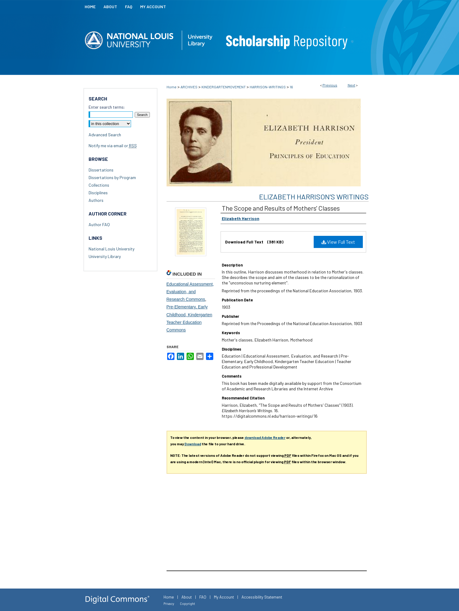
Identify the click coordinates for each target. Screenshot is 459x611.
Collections (99, 185)
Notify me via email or (113, 145)
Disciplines (98, 192)
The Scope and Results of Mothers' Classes (281, 208)
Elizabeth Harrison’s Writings (314, 196)
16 (291, 87)
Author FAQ (99, 224)
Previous (329, 85)
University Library (105, 256)
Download (192, 444)
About (186, 597)
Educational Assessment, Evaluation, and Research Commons (190, 292)
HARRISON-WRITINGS (268, 87)
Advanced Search (105, 134)
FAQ (202, 597)
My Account (224, 597)
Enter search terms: (107, 107)
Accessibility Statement (261, 597)
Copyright (187, 604)
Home (172, 87)
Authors (96, 200)
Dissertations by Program (112, 177)
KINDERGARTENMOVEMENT (223, 87)
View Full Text (338, 242)
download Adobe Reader (265, 437)
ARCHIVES (189, 87)
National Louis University (111, 248)
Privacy (169, 604)
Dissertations (101, 169)
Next (351, 85)
